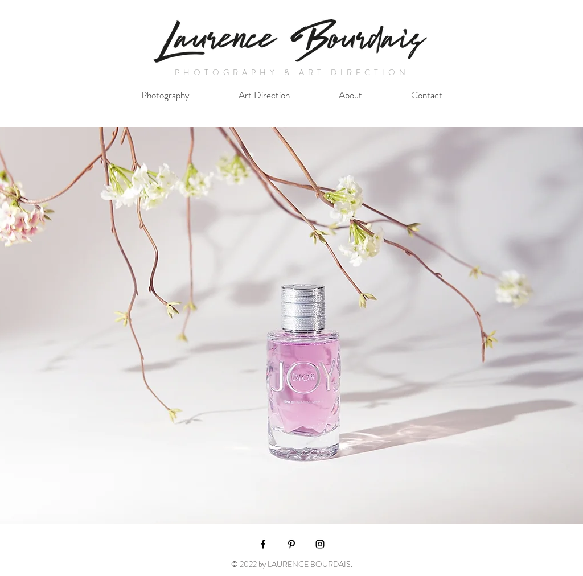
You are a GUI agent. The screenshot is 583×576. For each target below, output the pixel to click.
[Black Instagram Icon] (320, 544)
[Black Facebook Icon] (263, 544)
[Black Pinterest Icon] (291, 544)
